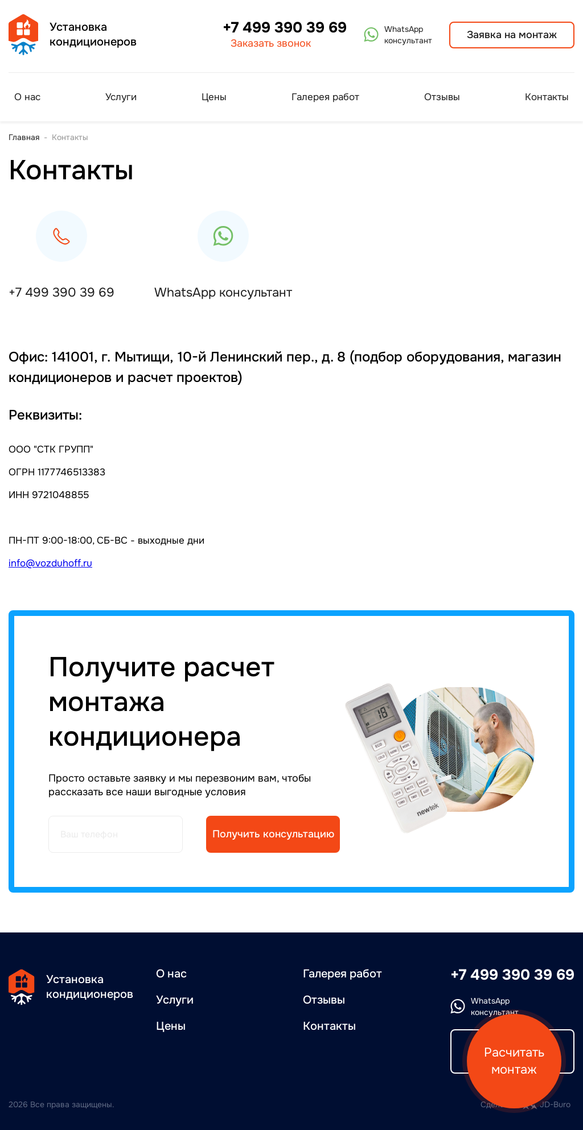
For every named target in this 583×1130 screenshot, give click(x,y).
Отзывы (442, 97)
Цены (214, 97)
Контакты (547, 97)
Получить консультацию (273, 834)
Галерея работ (325, 97)
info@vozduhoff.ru (50, 563)
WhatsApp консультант (223, 293)
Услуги (121, 97)
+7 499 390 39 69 (285, 27)
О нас (27, 97)
